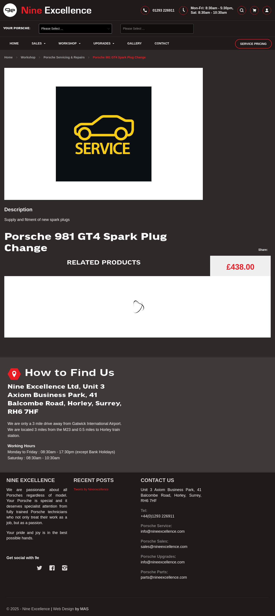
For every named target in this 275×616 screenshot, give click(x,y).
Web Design (63, 609)
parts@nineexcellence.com (164, 577)
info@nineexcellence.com (163, 531)
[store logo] (47, 10)
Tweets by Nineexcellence (91, 489)
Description (18, 210)
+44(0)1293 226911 (158, 516)
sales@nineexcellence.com (164, 547)
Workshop (28, 57)
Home (9, 57)
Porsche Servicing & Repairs (65, 57)
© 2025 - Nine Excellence (28, 609)
